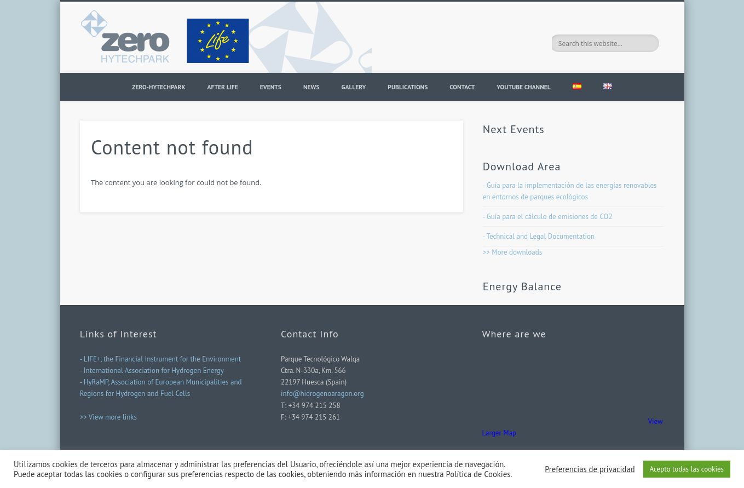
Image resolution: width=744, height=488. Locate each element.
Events (270, 87)
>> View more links (108, 417)
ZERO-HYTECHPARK (158, 87)
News (311, 87)
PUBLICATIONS (408, 87)
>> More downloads (513, 252)
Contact (462, 87)
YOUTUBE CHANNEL (523, 87)
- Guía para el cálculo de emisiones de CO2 (548, 216)
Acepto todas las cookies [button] (687, 469)
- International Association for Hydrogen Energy (152, 370)
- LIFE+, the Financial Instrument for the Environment (160, 359)
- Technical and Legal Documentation (539, 236)
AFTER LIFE (222, 87)
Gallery (354, 87)
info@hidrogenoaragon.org (322, 393)
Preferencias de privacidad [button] (590, 469)
